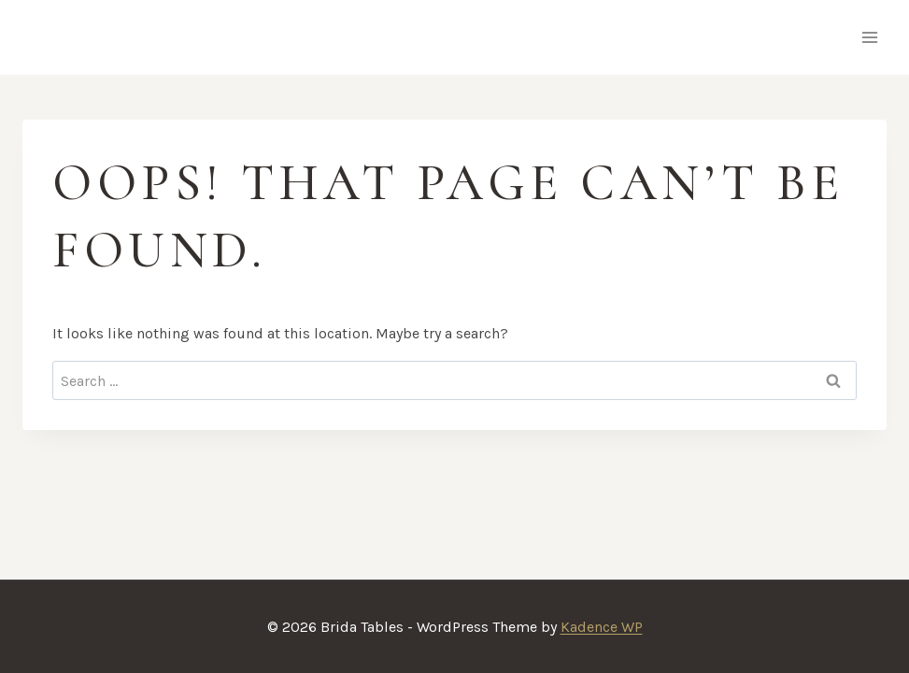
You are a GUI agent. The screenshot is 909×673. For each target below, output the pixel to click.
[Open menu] (869, 36)
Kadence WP (602, 627)
